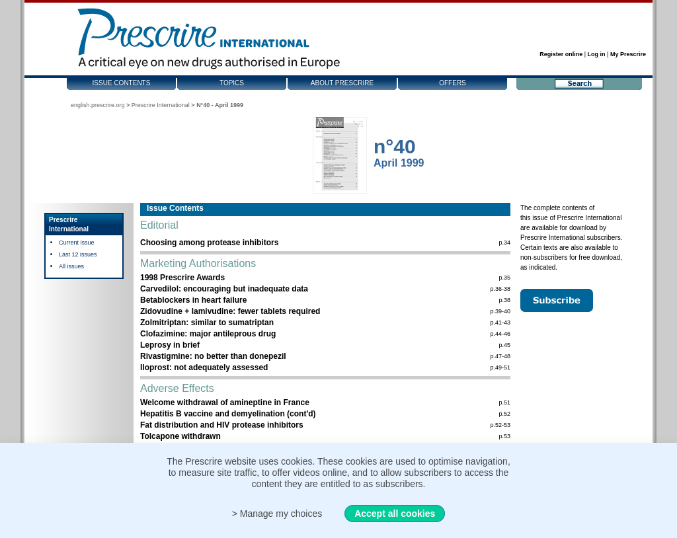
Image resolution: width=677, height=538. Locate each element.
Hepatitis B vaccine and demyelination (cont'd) (228, 413)
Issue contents (122, 83)
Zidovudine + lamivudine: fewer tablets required (230, 311)
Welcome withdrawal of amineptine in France (224, 402)
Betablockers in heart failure (193, 300)
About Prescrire (342, 83)
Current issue (77, 242)
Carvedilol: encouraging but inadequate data (224, 288)
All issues (71, 266)
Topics (231, 83)
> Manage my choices (277, 513)
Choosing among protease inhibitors (209, 242)
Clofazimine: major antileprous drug (208, 333)
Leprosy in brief (170, 345)
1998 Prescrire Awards (182, 277)
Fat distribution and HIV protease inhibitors (221, 425)
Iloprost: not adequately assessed (204, 367)
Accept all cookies (394, 513)
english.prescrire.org (98, 105)
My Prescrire (628, 54)
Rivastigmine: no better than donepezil (213, 356)
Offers (452, 83)
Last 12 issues (78, 254)
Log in (597, 54)
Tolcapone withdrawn (180, 436)
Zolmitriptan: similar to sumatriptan (207, 322)
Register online (560, 54)
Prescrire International (161, 105)
